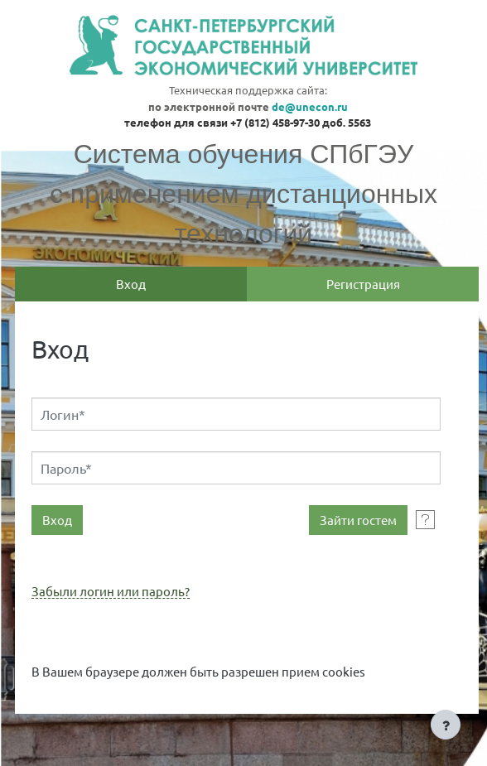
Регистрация (363, 283)
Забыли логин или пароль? (110, 592)
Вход (131, 283)
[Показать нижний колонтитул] (445, 725)
